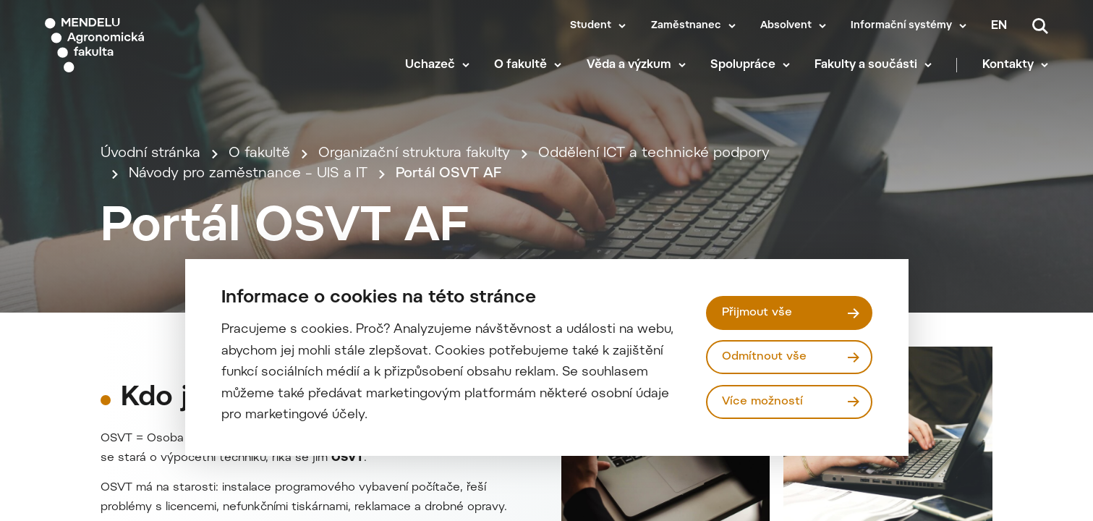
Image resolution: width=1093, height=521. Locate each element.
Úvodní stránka (150, 154)
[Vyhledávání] (1040, 26)
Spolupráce (742, 65)
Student (590, 26)
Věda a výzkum (629, 65)
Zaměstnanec (686, 26)
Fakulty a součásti (866, 65)
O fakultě (520, 65)
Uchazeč (430, 65)
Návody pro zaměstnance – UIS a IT (248, 174)
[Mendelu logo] (130, 45)
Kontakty (1008, 65)
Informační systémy (901, 26)
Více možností (762, 401)
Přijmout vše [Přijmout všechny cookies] (757, 312)
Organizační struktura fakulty (414, 154)
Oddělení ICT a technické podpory (654, 154)
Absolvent (786, 26)
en (999, 26)
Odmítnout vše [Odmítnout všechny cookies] (764, 357)
